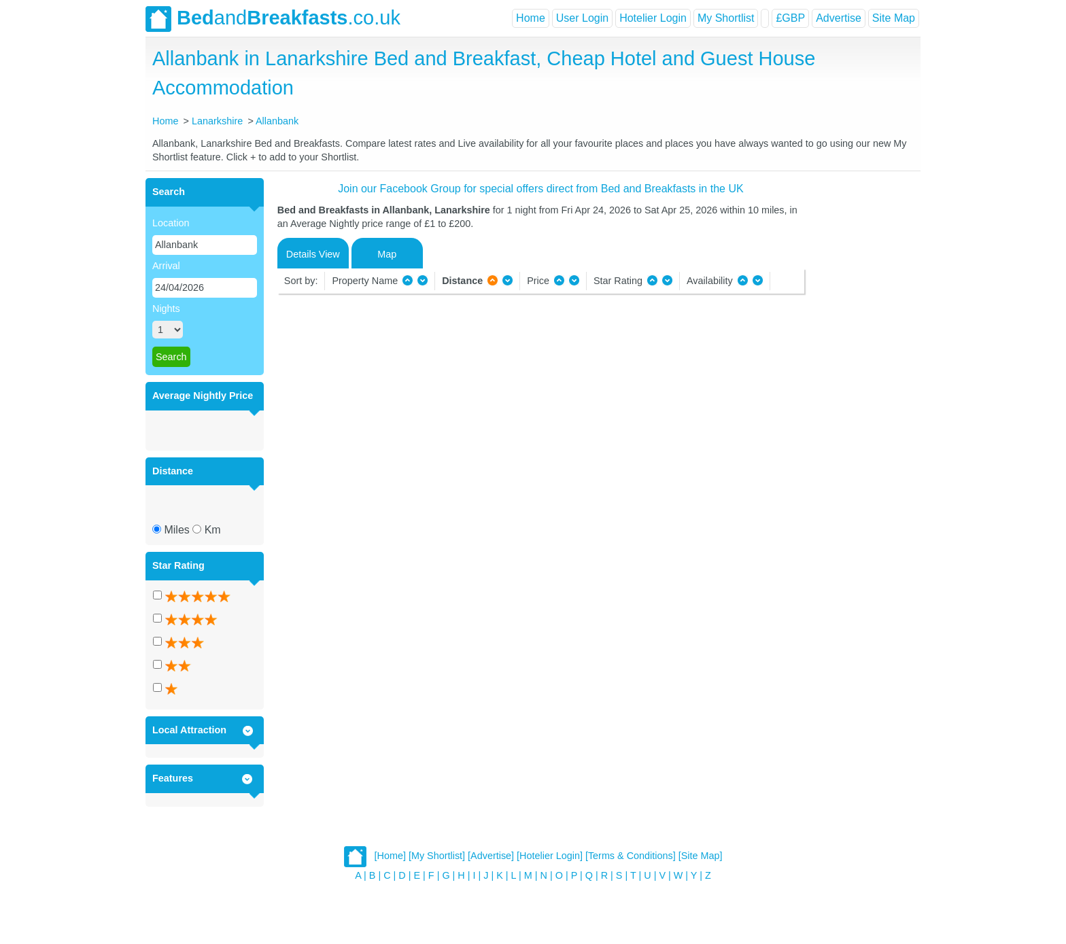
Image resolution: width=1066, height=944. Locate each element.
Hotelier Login (653, 18)
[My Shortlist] (437, 855)
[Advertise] (491, 855)
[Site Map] (700, 855)
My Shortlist (726, 18)
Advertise (838, 18)
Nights (166, 308)
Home (530, 18)
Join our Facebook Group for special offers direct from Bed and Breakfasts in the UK (540, 188)
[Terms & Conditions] (630, 855)
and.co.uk (272, 19)
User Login (582, 18)
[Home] (390, 855)
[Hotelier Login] (550, 855)
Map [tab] (386, 254)
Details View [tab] (313, 254)
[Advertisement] (860, 382)
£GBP (790, 18)
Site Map (893, 18)
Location (170, 222)
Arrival (166, 265)
